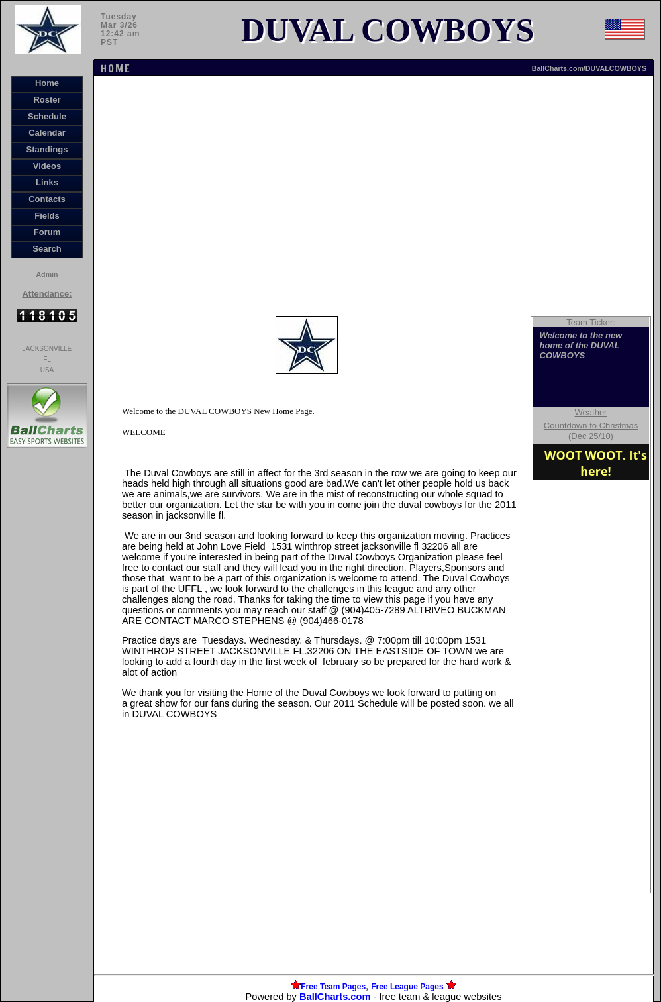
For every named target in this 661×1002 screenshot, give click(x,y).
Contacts (47, 199)
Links (47, 182)
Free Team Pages (333, 986)
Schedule (47, 116)
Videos (47, 166)
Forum (47, 232)
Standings (47, 149)
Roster (46, 100)
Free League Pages (407, 986)
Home (47, 83)
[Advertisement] (47, 679)
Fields (47, 216)
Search (46, 249)
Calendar (47, 133)
